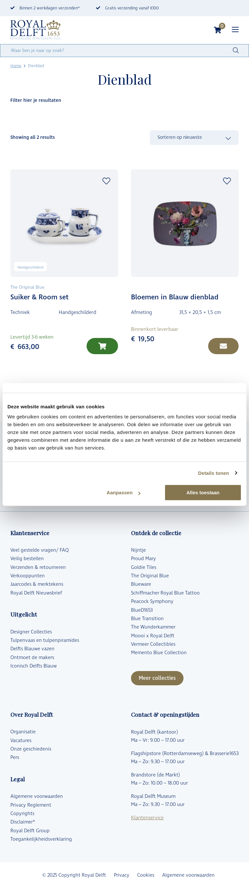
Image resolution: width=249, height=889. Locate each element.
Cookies (145, 875)
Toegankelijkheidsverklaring (41, 839)
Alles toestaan (202, 492)
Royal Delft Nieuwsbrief (36, 593)
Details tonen (213, 473)
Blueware (141, 584)
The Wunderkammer (153, 627)
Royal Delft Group (30, 830)
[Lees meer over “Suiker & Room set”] (102, 346)
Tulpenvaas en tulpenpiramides (44, 640)
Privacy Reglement (30, 805)
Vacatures (20, 740)
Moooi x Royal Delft (152, 635)
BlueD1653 (142, 610)
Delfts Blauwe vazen (32, 648)
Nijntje (138, 550)
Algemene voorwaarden (36, 796)
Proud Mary (143, 558)
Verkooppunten (27, 575)
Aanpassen (123, 492)
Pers (14, 757)
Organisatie (23, 731)
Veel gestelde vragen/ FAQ (39, 550)
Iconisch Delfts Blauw (33, 666)
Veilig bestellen (27, 558)
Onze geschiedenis (30, 749)
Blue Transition (147, 618)
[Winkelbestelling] (194, 137)
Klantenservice (147, 817)
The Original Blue (150, 575)
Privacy (121, 875)
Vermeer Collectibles (153, 644)
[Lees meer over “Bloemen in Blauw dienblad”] (223, 346)
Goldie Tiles (143, 567)
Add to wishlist (106, 181)
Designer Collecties (31, 632)
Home (15, 66)
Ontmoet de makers (32, 657)
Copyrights (22, 813)
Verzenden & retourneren (38, 567)
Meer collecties (157, 678)
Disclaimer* (22, 822)
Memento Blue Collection (159, 652)
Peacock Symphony (152, 601)
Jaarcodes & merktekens (36, 584)
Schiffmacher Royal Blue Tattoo (165, 593)
